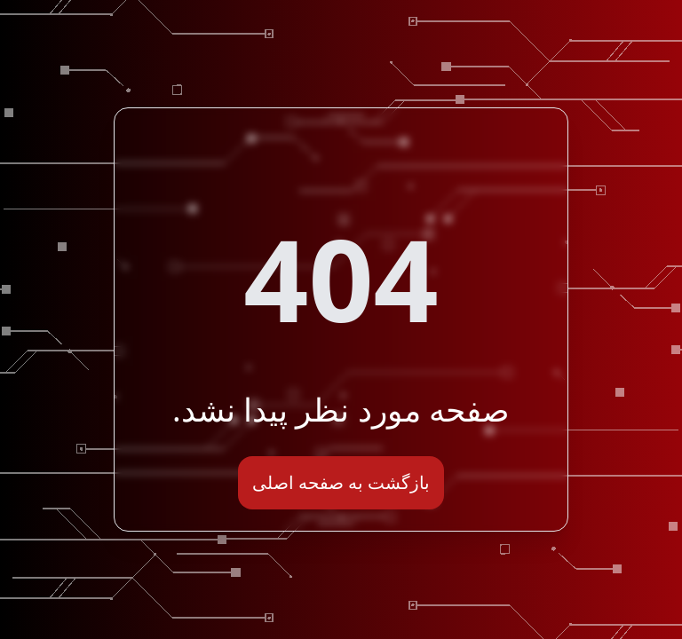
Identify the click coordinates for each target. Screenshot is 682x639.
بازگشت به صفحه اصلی (341, 482)
